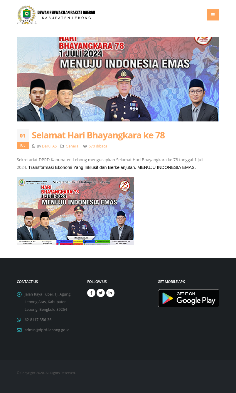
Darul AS (49, 146)
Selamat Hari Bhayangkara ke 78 (98, 135)
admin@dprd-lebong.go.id (47, 329)
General (72, 146)
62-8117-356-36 (38, 319)
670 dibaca (98, 146)
